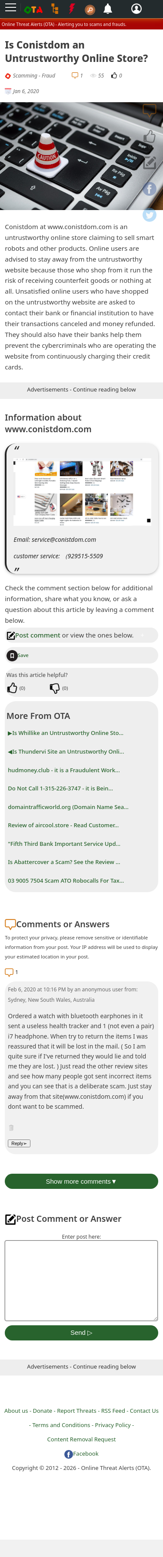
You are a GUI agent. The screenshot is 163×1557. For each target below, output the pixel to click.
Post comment (33, 635)
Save (18, 655)
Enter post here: (81, 1236)
